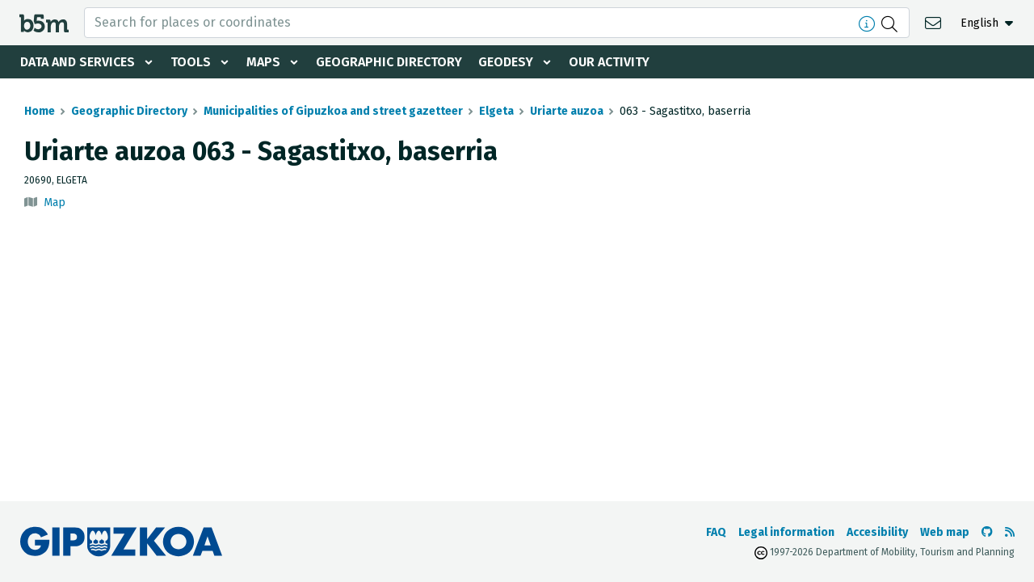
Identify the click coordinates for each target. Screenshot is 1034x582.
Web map (944, 532)
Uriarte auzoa (566, 111)
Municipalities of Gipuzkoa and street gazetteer (333, 111)
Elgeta (496, 111)
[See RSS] (1010, 532)
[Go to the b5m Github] (987, 532)
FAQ (716, 532)
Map (54, 202)
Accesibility (877, 532)
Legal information (786, 532)
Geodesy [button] (505, 62)
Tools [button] (190, 62)
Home (39, 111)
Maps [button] (263, 62)
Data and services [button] (77, 62)
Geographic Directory (389, 62)
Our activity (609, 62)
